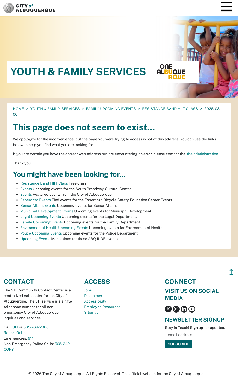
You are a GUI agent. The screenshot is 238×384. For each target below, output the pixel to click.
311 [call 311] (15, 327)
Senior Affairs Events (38, 205)
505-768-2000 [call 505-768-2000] (36, 327)
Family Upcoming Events (111, 109)
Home (18, 109)
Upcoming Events (35, 239)
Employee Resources (102, 307)
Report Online (15, 333)
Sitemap (91, 312)
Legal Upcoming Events (40, 216)
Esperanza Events (35, 200)
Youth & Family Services (55, 109)
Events (26, 189)
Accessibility (95, 301)
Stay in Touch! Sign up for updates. (195, 327)
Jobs (88, 290)
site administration (202, 154)
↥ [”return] (231, 272)
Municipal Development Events (46, 211)
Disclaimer (93, 296)
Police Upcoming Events (41, 233)
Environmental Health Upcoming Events (54, 228)
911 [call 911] (30, 338)
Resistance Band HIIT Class (170, 109)
